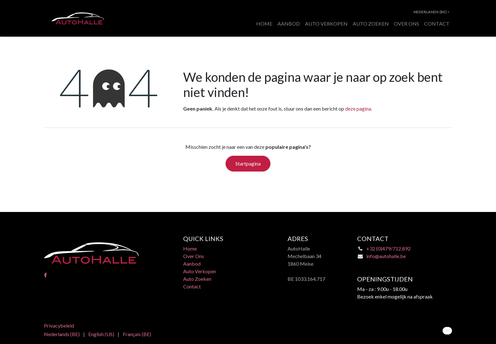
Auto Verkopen (199, 271)
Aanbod (192, 264)
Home (190, 248)
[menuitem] (264, 23)
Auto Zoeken (197, 279)
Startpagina (248, 163)
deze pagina (358, 109)
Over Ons (193, 256)
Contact (192, 286)
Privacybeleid (59, 326)
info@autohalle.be (386, 256)
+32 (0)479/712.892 (388, 248)
